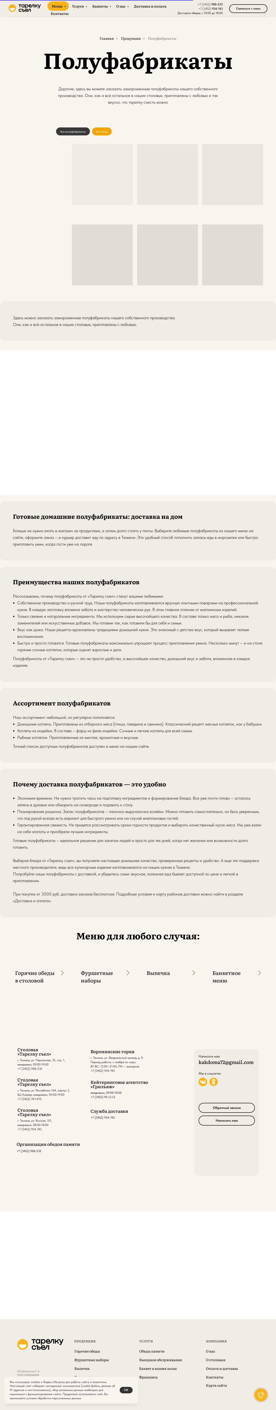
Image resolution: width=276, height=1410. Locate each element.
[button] (248, 8)
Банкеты (100, 6)
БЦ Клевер (24, 1094)
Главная (107, 38)
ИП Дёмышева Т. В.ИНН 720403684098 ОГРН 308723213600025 (30, 1374)
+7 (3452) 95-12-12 (103, 1097)
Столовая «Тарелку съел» (34, 1051)
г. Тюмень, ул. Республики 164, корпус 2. (43, 1090)
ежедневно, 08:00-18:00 (33, 1125)
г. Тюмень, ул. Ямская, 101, (34, 1120)
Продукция (131, 38)
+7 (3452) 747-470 (29, 1099)
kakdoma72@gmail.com (226, 1061)
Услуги (78, 6)
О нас (121, 6)
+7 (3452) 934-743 (103, 1117)
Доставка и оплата (150, 6)
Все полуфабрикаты (73, 131)
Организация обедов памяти (48, 1144)
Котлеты (102, 131)
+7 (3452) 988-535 (29, 1068)
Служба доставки (109, 1111)
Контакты (60, 13)
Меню (57, 6)
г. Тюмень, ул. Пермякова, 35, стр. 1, (41, 1060)
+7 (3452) (204, 4)
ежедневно (24, 1064)
